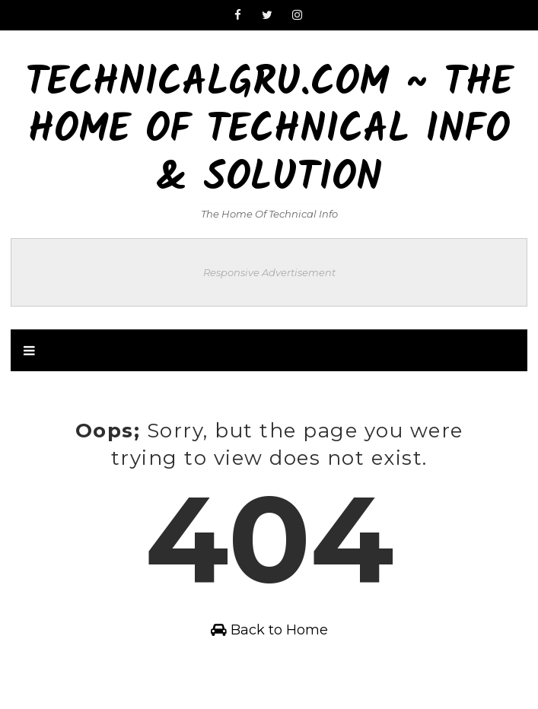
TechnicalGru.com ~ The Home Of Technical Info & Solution (269, 131)
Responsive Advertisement (269, 272)
